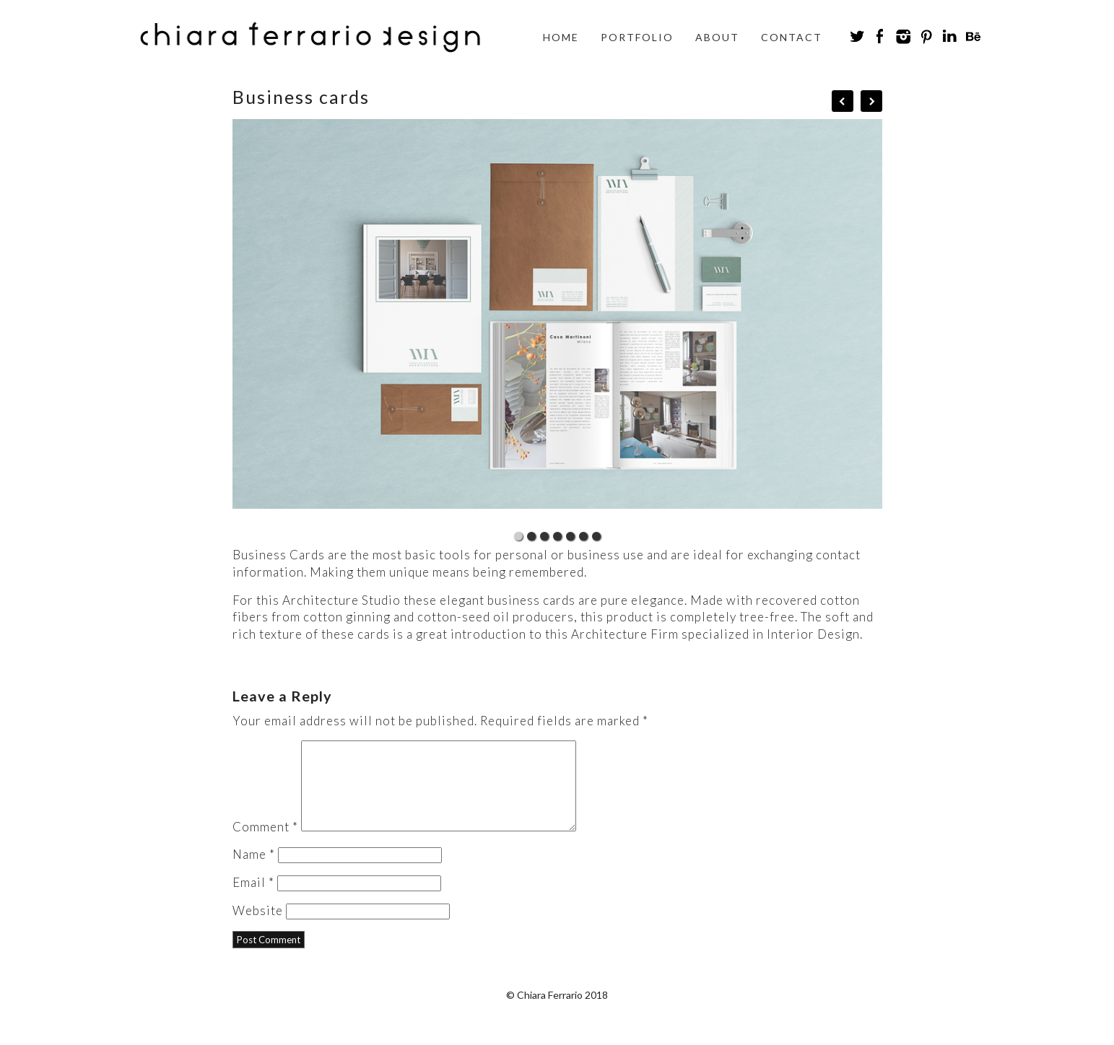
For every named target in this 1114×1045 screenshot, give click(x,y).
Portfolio (637, 37)
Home (561, 37)
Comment (265, 844)
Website (257, 927)
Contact (791, 37)
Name (253, 871)
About (717, 37)
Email (253, 899)
